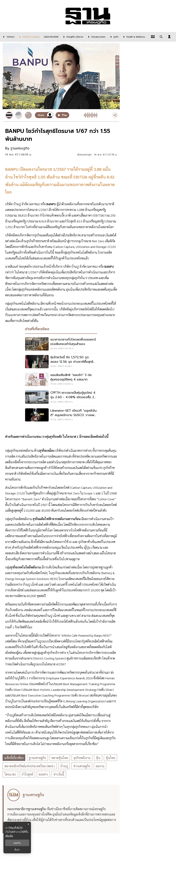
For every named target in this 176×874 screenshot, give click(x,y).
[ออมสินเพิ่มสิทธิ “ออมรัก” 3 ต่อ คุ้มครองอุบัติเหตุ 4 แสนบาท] (61, 380)
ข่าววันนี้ (58, 774)
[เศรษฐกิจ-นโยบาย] (72, 37)
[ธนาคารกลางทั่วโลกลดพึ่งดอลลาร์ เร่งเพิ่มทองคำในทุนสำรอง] (61, 344)
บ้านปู (64, 766)
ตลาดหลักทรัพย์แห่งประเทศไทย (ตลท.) (29, 766)
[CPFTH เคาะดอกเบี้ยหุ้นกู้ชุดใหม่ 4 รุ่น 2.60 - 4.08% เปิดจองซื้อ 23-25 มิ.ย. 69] (61, 397)
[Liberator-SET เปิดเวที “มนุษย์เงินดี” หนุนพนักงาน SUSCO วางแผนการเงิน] (61, 415)
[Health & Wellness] (133, 37)
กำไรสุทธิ (27, 774)
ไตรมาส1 (10, 774)
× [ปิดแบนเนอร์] (28, 824)
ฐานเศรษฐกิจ (37, 758)
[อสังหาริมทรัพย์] (50, 37)
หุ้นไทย (110, 758)
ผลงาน (100, 766)
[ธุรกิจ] (113, 37)
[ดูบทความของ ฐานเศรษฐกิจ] (62, 809)
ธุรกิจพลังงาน (82, 758)
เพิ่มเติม (9, 835)
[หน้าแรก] (8, 37)
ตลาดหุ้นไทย (60, 758)
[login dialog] (169, 36)
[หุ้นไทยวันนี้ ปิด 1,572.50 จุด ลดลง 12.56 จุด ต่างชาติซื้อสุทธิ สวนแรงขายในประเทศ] (61, 362)
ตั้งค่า (17, 849)
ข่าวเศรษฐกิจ (81, 766)
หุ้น (98, 758)
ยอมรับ (17, 842)
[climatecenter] (96, 37)
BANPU (43, 774)
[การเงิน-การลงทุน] (29, 37)
